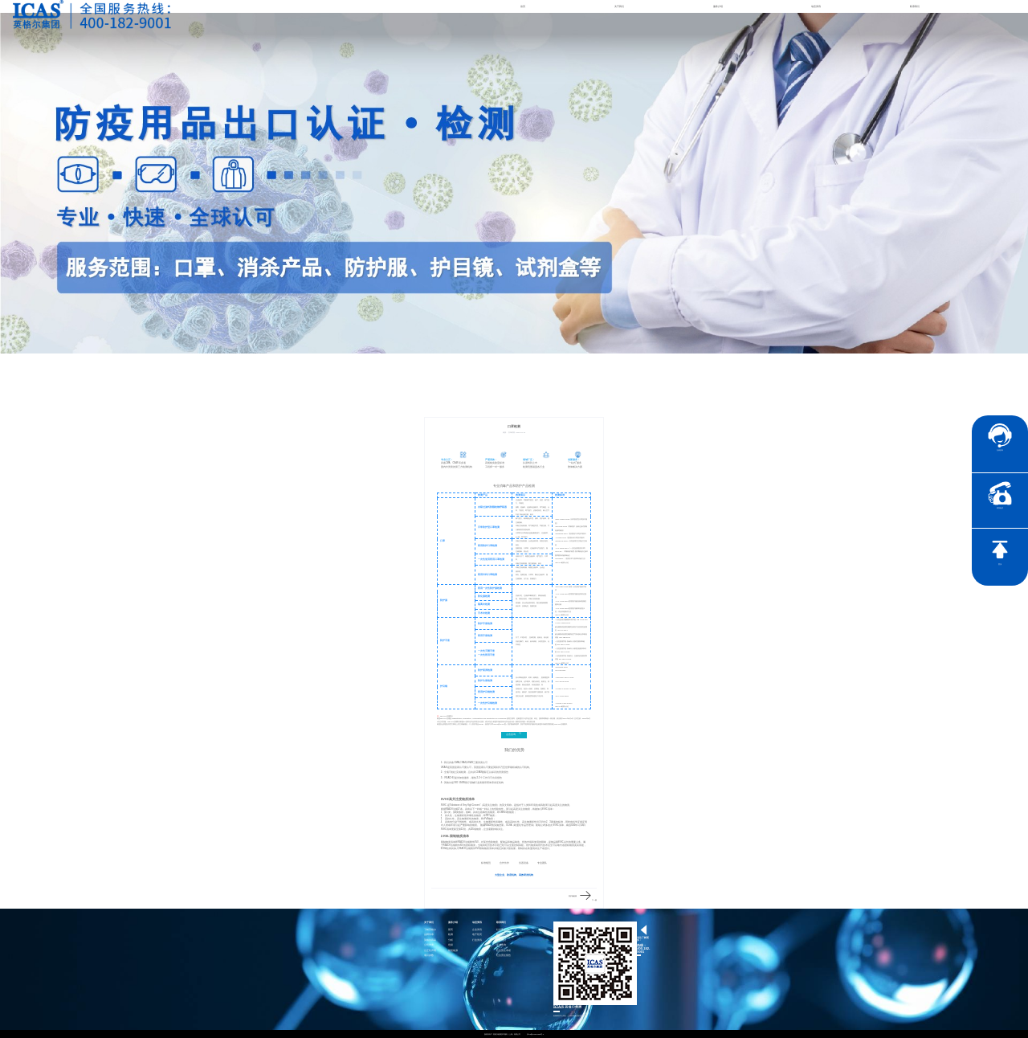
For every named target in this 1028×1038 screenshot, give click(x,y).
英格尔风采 (430, 940)
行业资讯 (477, 940)
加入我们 (501, 940)
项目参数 (429, 955)
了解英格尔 (430, 930)
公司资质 (429, 945)
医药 (450, 930)
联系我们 (915, 6)
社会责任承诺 (503, 951)
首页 (522, 6)
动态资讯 (816, 6)
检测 (450, 935)
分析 (450, 940)
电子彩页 (477, 935)
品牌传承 (429, 935)
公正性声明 (430, 951)
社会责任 (501, 930)
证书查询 (501, 945)
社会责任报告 (503, 955)
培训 (450, 945)
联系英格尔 (502, 935)
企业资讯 (477, 930)
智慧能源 (453, 951)
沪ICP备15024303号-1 (536, 1034)
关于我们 (619, 6)
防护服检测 (573, 896)
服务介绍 (718, 6)
